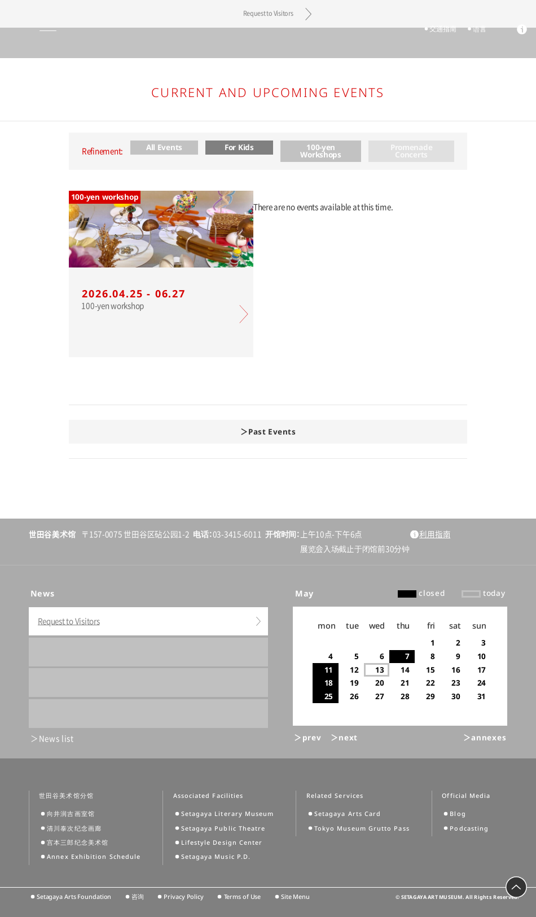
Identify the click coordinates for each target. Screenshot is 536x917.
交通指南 (437, 43)
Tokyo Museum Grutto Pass (362, 828)
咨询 (137, 896)
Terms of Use (242, 896)
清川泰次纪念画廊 (74, 828)
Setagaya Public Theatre (223, 828)
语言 (474, 43)
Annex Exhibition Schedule (93, 856)
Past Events (271, 432)
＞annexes (484, 737)
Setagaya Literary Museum (227, 813)
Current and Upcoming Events (267, 92)
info (516, 44)
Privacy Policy (184, 896)
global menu (27, 42)
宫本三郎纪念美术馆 (77, 842)
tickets (395, 43)
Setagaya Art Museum (268, 42)
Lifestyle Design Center (222, 842)
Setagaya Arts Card (347, 813)
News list (56, 739)
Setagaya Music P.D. (216, 856)
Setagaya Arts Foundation (74, 896)
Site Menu (295, 896)
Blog (457, 813)
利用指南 (434, 534)
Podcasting (469, 828)
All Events (164, 147)
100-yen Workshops (320, 151)
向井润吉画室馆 (71, 813)
